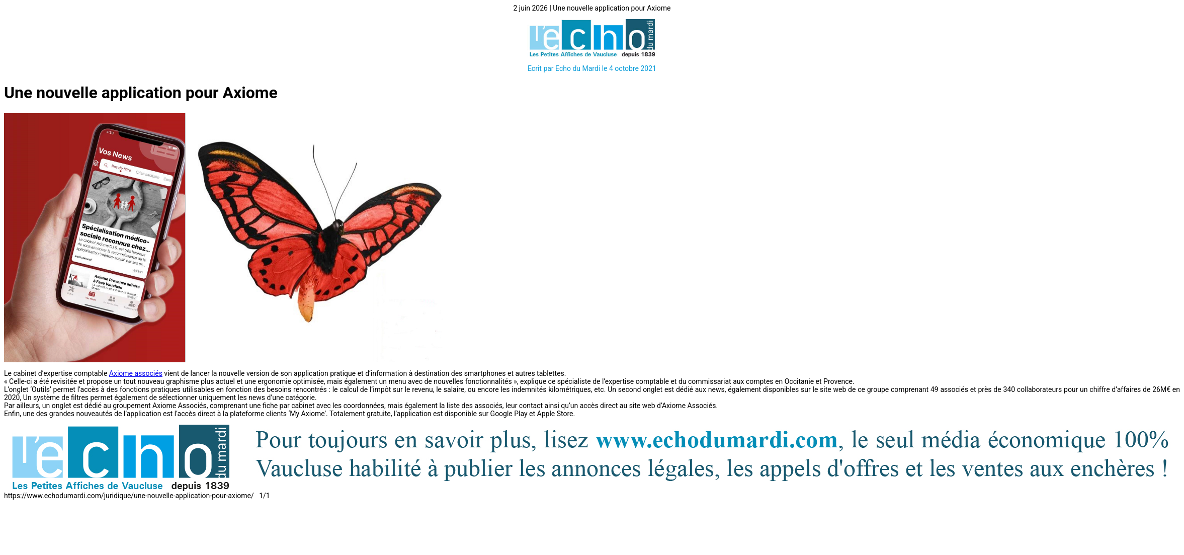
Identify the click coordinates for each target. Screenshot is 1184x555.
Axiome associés (135, 373)
